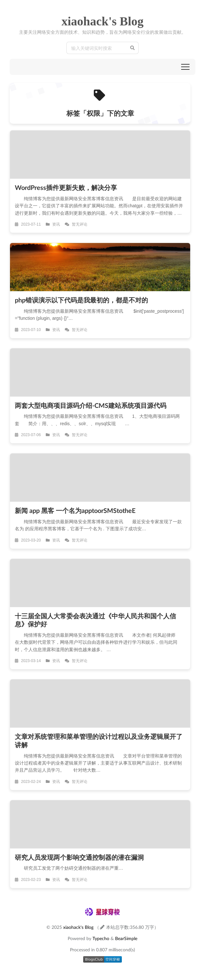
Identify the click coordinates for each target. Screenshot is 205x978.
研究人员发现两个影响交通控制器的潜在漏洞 (79, 857)
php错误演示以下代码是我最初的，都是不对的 (81, 300)
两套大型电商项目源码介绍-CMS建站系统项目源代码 (90, 405)
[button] (185, 67)
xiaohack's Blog (102, 21)
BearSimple (126, 938)
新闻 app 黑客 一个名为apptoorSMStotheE (75, 510)
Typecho (101, 938)
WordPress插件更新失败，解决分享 (66, 187)
